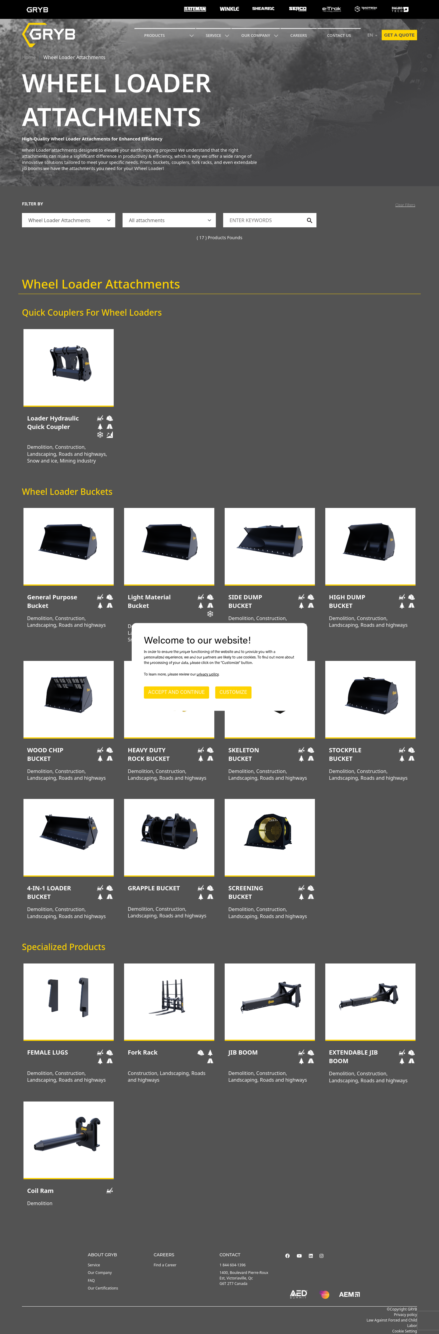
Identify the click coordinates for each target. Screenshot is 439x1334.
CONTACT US (339, 35)
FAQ (91, 1280)
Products (154, 35)
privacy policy (208, 674)
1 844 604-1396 (233, 1265)
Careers (298, 35)
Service (94, 1265)
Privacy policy (405, 1314)
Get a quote (399, 35)
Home (29, 57)
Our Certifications (103, 1288)
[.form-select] (68, 220)
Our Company (255, 35)
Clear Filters (405, 205)
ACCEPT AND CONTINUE (176, 692)
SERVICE (213, 35)
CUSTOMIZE (233, 692)
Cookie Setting (404, 1331)
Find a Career (165, 1265)
